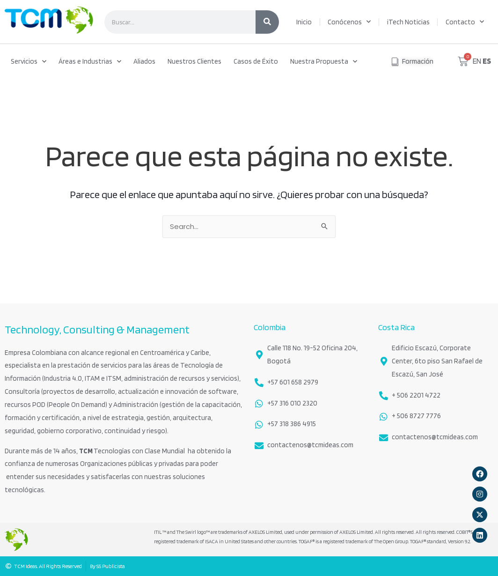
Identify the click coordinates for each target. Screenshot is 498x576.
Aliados (144, 61)
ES (487, 61)
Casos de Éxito (256, 61)
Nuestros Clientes (194, 61)
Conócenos (349, 22)
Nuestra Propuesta (323, 61)
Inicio (304, 22)
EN (477, 61)
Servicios (28, 61)
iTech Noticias (408, 22)
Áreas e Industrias (90, 61)
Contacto (465, 22)
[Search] (267, 22)
